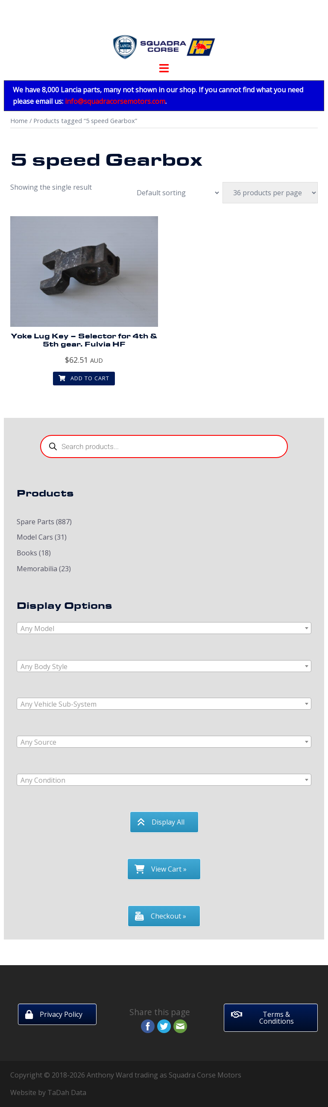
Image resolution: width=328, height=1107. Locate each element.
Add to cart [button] (84, 378)
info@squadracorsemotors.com (115, 101)
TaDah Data (66, 1092)
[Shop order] (173, 192)
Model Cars (35, 537)
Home (19, 120)
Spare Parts (35, 521)
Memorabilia (37, 568)
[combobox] (164, 628)
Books (27, 553)
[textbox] (164, 628)
